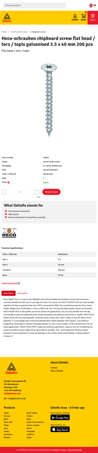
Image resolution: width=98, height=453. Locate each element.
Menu (92, 17)
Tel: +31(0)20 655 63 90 (15, 398)
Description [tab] (9, 293)
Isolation (30, 434)
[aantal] (20, 191)
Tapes (6, 413)
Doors (29, 428)
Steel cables (32, 413)
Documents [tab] (23, 293)
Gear (6, 428)
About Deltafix (57, 371)
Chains (30, 416)
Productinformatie (9, 283)
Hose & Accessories (35, 422)
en (92, 5)
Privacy (63, 450)
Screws (7, 416)
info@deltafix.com (12, 393)
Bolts (6, 419)
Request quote (51, 192)
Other (29, 437)
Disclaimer (56, 450)
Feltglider (31, 431)
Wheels (7, 437)
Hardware (8, 434)
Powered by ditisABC (75, 450)
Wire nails (8, 422)
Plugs (6, 425)
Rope (29, 419)
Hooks (6, 431)
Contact (54, 367)
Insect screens (33, 425)
